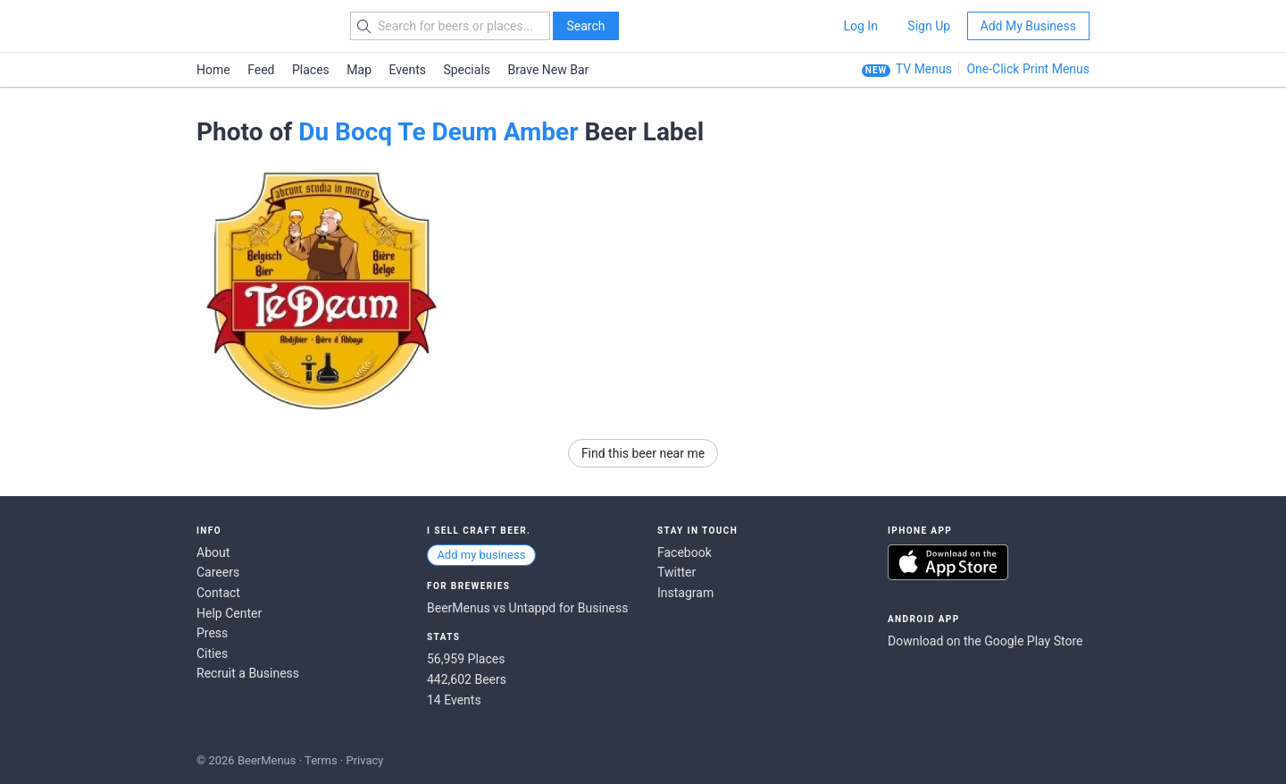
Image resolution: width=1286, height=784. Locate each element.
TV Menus (924, 69)
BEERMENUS (259, 26)
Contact (218, 593)
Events (407, 70)
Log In (860, 26)
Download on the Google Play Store (985, 641)
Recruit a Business (247, 673)
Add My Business (1028, 26)
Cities (212, 653)
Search (585, 26)
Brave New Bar (548, 70)
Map (359, 70)
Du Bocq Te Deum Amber (438, 132)
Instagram (685, 593)
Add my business (481, 554)
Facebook (684, 552)
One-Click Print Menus (1028, 69)
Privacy (364, 760)
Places (311, 70)
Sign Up (928, 26)
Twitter (676, 572)
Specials (466, 70)
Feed (260, 70)
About (213, 552)
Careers (217, 572)
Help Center (229, 613)
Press (212, 633)
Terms (321, 760)
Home (213, 70)
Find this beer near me (643, 453)
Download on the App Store (948, 562)
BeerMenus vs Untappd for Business (527, 608)
